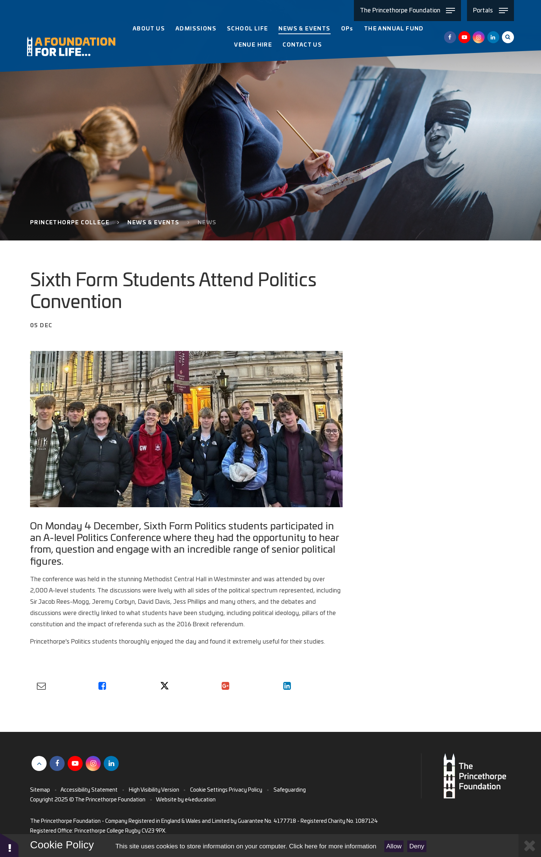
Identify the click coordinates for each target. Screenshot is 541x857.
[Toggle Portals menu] (490, 10)
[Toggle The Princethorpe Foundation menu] (407, 10)
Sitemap (40, 790)
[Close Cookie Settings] (529, 845)
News (207, 222)
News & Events (153, 222)
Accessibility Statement (89, 790)
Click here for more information (332, 846)
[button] (9, 845)
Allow (394, 846)
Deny (417, 846)
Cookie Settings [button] (209, 790)
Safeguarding (290, 790)
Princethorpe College (69, 222)
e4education (200, 800)
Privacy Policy (245, 790)
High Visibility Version (154, 790)
